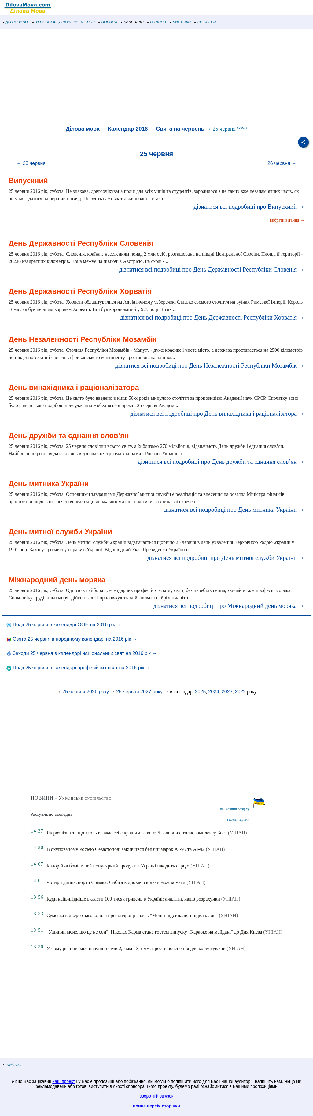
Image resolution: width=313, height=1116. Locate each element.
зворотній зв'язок (156, 1096)
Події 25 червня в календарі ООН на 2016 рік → (63, 624)
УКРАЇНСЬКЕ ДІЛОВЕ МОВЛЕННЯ (64, 22)
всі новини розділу (234, 809)
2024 (213, 691)
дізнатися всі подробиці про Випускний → (248, 206)
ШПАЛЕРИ (205, 22)
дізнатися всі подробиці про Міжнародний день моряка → (228, 605)
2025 (200, 691)
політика (12, 1064)
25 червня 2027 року (139, 691)
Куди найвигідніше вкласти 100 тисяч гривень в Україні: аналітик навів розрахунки (133, 898)
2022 (240, 691)
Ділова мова (83, 129)
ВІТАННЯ (157, 22)
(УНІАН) (237, 832)
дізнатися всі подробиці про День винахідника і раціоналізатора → (217, 413)
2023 (227, 691)
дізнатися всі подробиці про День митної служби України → (225, 557)
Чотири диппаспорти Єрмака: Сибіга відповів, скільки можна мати (115, 882)
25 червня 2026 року (85, 691)
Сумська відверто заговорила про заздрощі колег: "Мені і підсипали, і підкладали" (132, 915)
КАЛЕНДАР (132, 22)
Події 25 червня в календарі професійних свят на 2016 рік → (78, 667)
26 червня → (281, 163)
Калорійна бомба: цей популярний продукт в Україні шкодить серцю (117, 865)
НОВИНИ (108, 22)
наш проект (63, 1081)
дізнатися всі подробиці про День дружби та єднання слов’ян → (221, 461)
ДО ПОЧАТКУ (16, 22)
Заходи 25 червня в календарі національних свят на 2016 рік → (81, 653)
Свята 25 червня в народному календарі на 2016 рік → (71, 639)
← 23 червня (31, 163)
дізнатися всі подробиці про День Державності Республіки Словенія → (211, 269)
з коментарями (238, 819)
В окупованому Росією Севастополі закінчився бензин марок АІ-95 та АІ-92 (125, 849)
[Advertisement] (156, 78)
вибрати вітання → (287, 220)
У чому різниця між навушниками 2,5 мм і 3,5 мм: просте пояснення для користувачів (135, 948)
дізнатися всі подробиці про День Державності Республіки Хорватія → (212, 317)
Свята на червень (180, 129)
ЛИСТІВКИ (180, 22)
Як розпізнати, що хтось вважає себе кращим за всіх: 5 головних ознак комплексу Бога (136, 832)
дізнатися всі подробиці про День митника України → (234, 509)
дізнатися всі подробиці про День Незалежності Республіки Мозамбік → (209, 365)
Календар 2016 (128, 129)
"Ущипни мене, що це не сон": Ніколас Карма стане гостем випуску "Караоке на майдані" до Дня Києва (154, 931)
